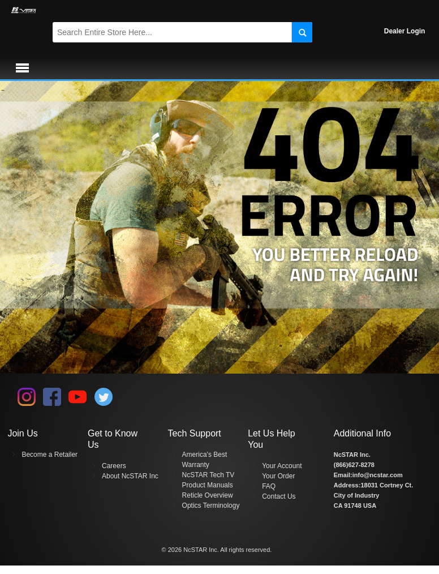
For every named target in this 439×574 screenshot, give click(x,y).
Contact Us (278, 496)
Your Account (282, 466)
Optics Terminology (211, 505)
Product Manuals (207, 485)
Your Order (278, 476)
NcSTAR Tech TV (208, 475)
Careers (114, 466)
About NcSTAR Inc (130, 476)
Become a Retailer (49, 455)
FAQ (269, 486)
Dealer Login (404, 31)
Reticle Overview (207, 495)
